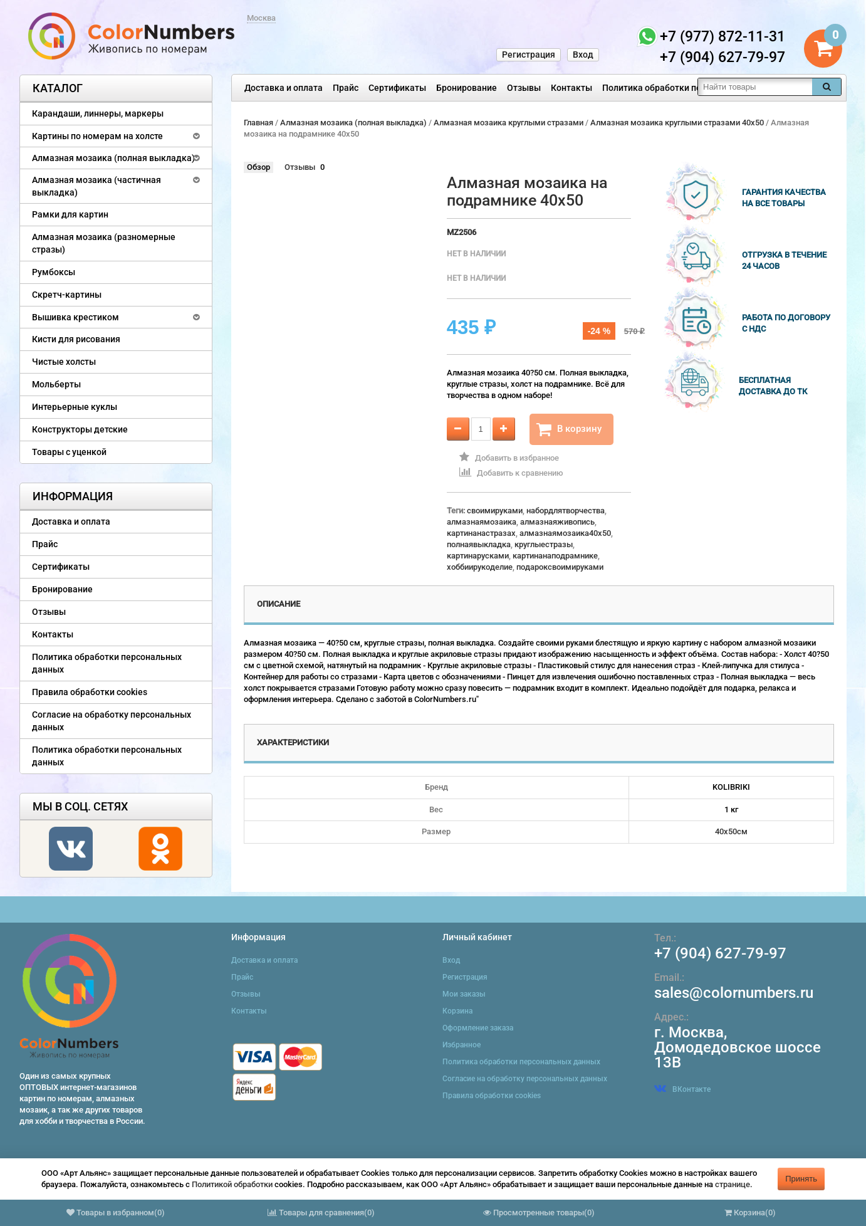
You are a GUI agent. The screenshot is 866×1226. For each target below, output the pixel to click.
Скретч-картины (67, 295)
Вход (583, 55)
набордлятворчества (565, 510)
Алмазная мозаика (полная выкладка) (113, 158)
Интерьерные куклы (74, 407)
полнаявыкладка (479, 544)
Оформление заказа (477, 1028)
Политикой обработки (232, 1184)
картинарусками (478, 555)
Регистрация (528, 55)
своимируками (495, 510)
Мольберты (56, 384)
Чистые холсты (64, 362)
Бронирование (466, 88)
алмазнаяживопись (557, 522)
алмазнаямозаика (481, 522)
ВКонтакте (682, 1089)
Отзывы (524, 88)
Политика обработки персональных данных (694, 88)
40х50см (731, 831)
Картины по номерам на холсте (97, 136)
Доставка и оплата (283, 88)
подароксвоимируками (559, 567)
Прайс (345, 88)
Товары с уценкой (69, 452)
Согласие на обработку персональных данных (111, 721)
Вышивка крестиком (75, 317)
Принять (801, 1178)
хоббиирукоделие (480, 567)
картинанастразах (481, 533)
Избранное (461, 1044)
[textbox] (755, 86)
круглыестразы (543, 544)
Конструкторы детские (80, 429)
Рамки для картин (70, 214)
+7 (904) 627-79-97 (720, 953)
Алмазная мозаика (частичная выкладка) (96, 186)
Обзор (258, 167)
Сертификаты (397, 88)
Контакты (571, 88)
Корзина (457, 1011)
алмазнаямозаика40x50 (565, 533)
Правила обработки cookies (89, 692)
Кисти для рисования (76, 339)
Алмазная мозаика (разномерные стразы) (103, 243)
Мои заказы (464, 994)
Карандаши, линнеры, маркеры (98, 113)
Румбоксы (53, 272)
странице (732, 1184)
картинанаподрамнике (555, 555)
